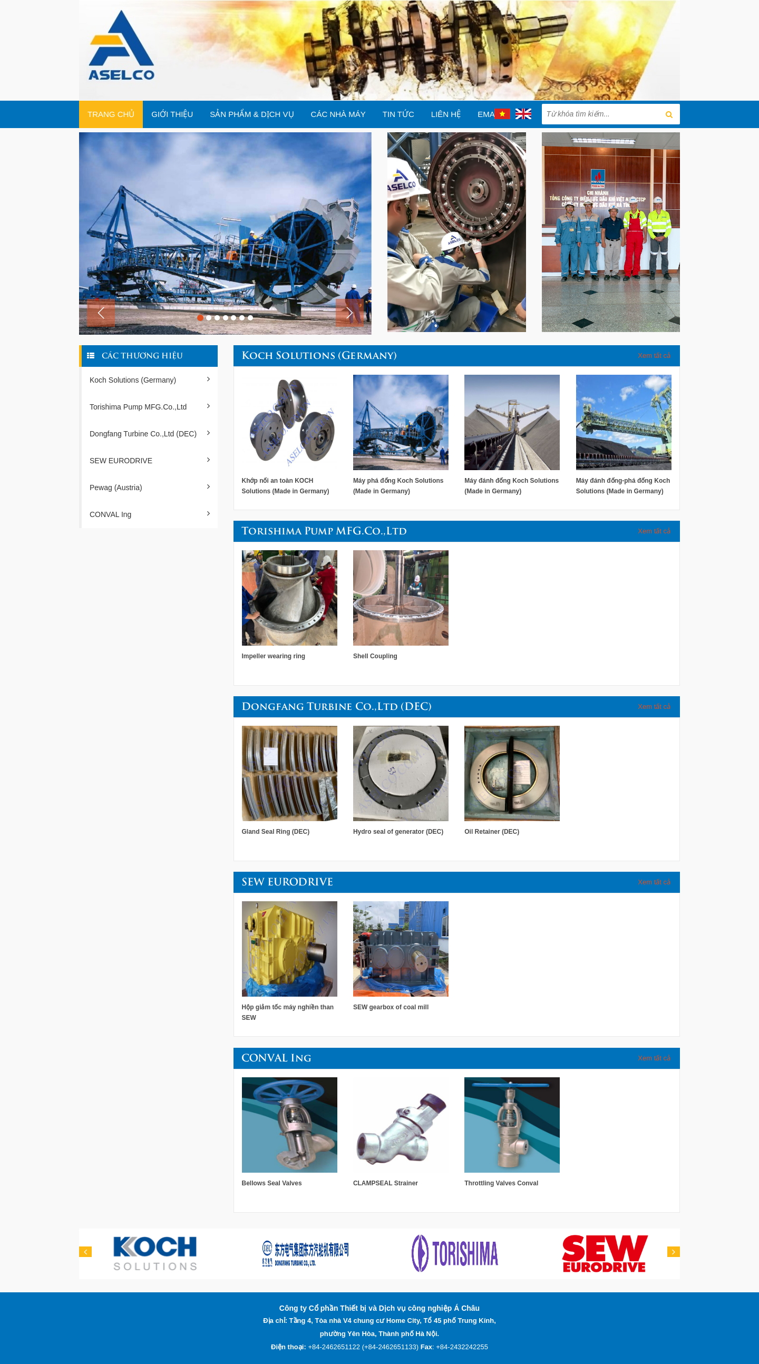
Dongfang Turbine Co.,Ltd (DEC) (150, 433)
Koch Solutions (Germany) (150, 379)
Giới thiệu (172, 114)
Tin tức (398, 114)
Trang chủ (110, 114)
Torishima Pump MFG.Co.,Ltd (150, 406)
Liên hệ (446, 114)
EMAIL (489, 114)
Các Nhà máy (338, 114)
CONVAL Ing (150, 514)
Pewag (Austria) (150, 487)
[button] (101, 313)
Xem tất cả (654, 355)
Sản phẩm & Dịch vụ (252, 114)
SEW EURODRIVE (150, 460)
